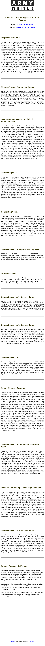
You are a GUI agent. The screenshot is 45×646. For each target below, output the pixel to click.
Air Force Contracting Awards (26, 24)
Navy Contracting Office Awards (25, 27)
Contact (13, 641)
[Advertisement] (22, 624)
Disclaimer (31, 641)
